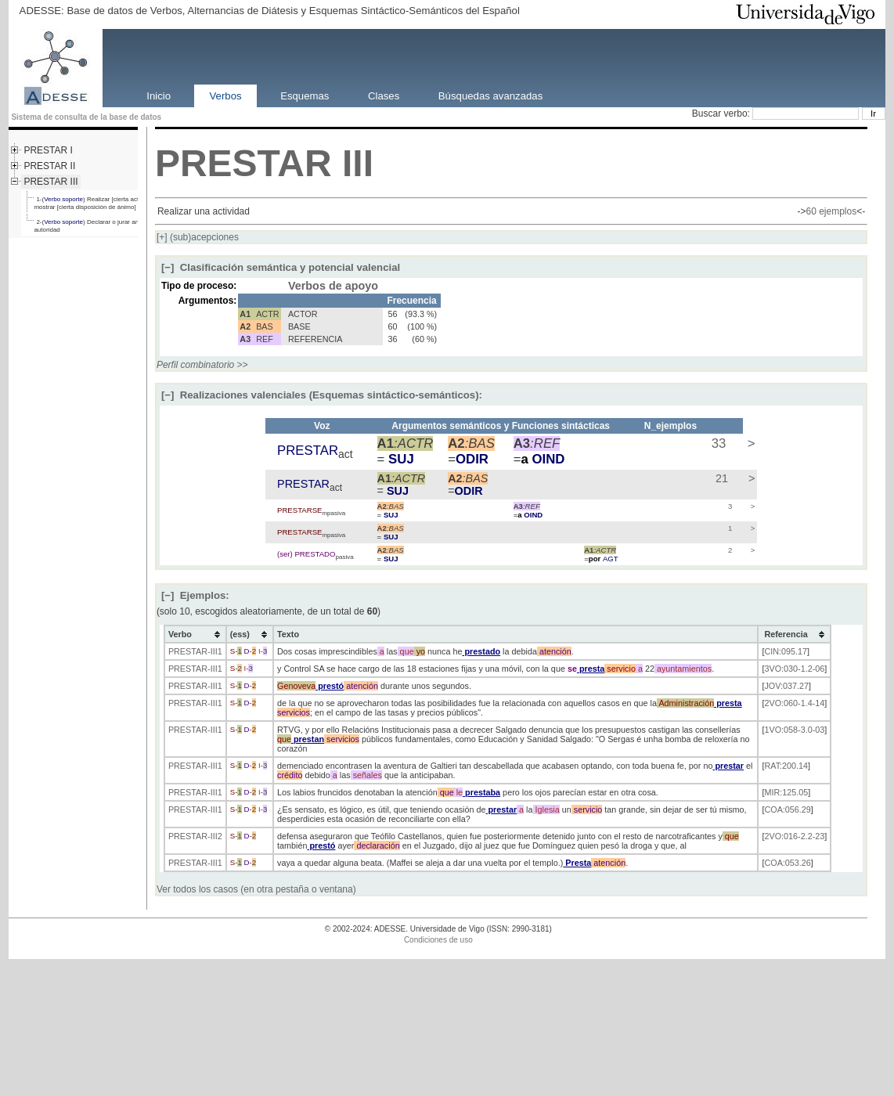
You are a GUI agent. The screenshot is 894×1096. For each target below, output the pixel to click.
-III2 (214, 836)
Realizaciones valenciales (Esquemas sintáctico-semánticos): (321, 395)
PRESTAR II (49, 165)
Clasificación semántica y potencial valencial (280, 267)
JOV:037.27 (786, 685)
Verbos (226, 95)
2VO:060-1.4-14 (794, 703)
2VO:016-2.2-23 (794, 836)
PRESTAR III (50, 181)
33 (717, 443)
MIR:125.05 (786, 792)
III (357, 163)
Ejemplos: (195, 595)
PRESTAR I (47, 150)
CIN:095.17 (785, 651)
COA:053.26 (787, 862)
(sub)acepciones (198, 237)
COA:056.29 (787, 809)
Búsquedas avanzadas (490, 95)
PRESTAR (243, 163)
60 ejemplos (831, 211)
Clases (383, 95)
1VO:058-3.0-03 (794, 729)
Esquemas (304, 95)
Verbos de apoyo (333, 285)
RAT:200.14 (786, 765)
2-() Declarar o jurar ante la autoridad (92, 225)
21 (720, 478)
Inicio (158, 95)
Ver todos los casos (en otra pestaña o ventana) (256, 889)
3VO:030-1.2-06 (794, 668)
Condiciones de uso (438, 940)
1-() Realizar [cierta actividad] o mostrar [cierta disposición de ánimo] (98, 203)
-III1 (214, 651)
